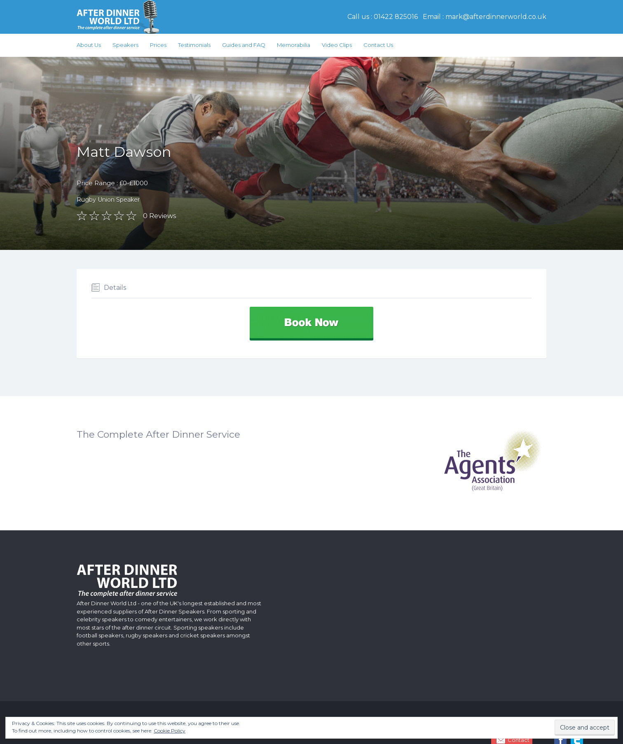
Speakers (125, 45)
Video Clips (337, 45)
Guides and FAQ (243, 45)
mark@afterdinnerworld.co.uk (495, 17)
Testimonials (194, 45)
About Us (89, 45)
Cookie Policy (169, 731)
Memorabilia (293, 45)
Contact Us (378, 45)
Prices (158, 45)
